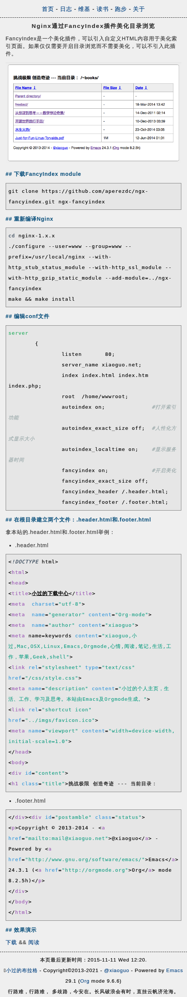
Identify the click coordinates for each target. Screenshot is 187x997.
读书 (103, 9)
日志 (66, 9)
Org (85, 981)
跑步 (121, 9)
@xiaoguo (116, 970)
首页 (48, 9)
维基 (84, 9)
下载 (11, 942)
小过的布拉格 (22, 970)
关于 (139, 9)
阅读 (34, 942)
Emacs (174, 970)
